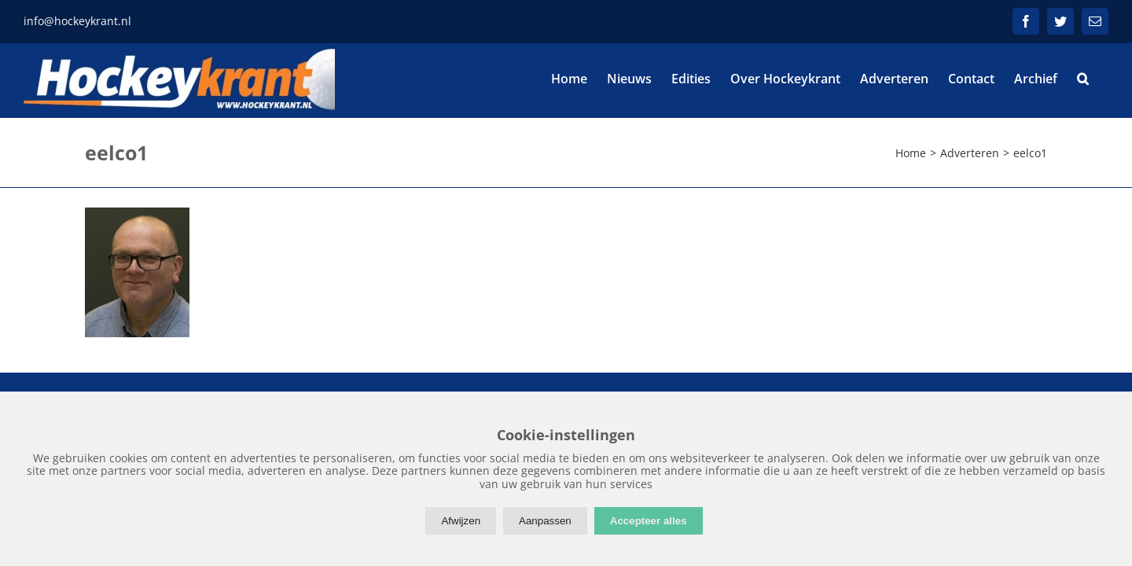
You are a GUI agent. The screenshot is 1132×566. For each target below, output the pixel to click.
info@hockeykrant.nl (77, 20)
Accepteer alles (648, 521)
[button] (1102, 78)
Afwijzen (460, 521)
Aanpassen (545, 521)
